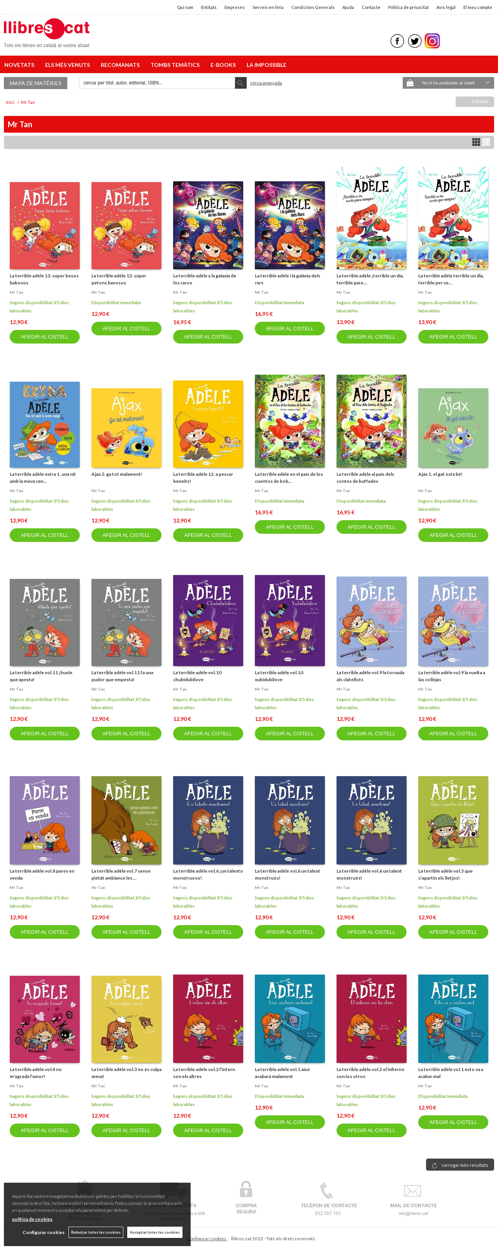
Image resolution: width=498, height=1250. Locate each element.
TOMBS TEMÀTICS (176, 64)
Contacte (371, 7)
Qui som (185, 7)
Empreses (234, 7)
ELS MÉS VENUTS (68, 64)
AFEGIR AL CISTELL (44, 337)
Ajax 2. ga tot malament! (116, 474)
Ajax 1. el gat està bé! (440, 474)
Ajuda (348, 7)
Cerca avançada (266, 82)
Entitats (209, 7)
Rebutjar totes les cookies (96, 1232)
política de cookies (32, 1219)
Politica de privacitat (408, 7)
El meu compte (477, 7)
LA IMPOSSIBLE (266, 64)
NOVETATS (20, 64)
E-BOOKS (224, 64)
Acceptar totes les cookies (155, 1232)
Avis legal (446, 7)
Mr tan (16, 292)
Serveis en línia (268, 7)
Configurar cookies (207, 1238)
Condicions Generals (313, 7)
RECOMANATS (121, 64)
